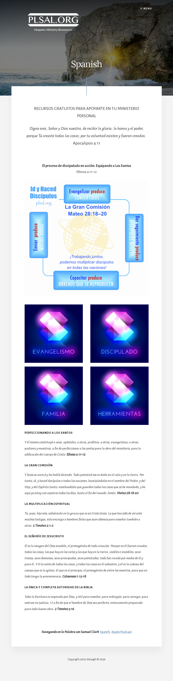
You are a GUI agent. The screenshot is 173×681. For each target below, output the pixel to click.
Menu (148, 8)
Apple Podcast (122, 632)
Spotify (104, 632)
